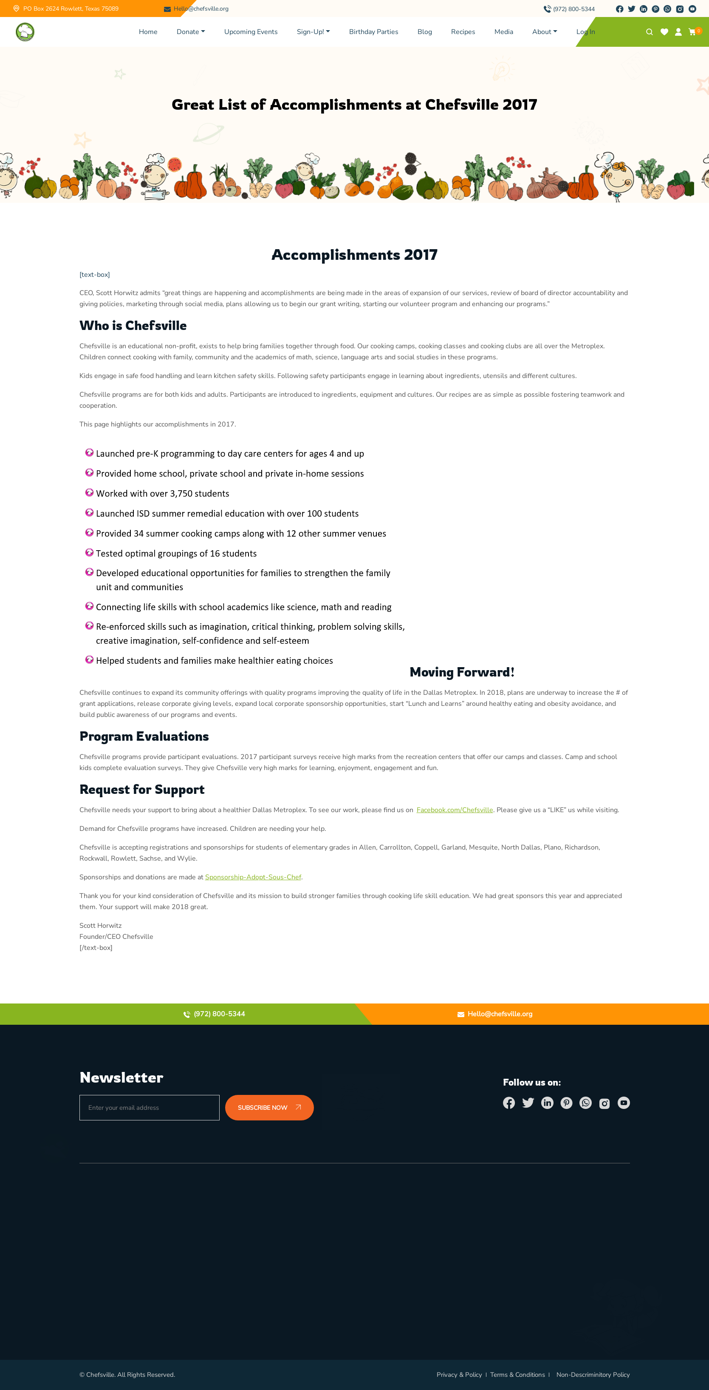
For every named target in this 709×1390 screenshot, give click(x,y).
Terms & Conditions (517, 1374)
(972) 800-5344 (574, 9)
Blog (425, 32)
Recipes (463, 32)
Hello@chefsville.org (201, 9)
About (541, 32)
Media (503, 32)
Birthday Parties (373, 32)
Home (148, 32)
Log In (585, 32)
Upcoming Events (251, 32)
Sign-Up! (310, 32)
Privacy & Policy (459, 1374)
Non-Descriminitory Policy (593, 1374)
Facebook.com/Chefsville (455, 810)
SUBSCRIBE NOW (269, 1108)
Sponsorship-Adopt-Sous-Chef (253, 877)
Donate (188, 32)
